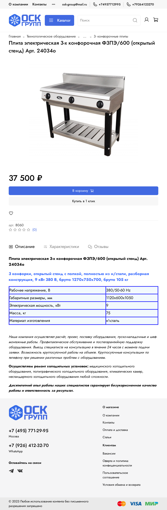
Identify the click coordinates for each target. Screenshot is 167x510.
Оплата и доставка (115, 430)
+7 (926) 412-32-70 (29, 445)
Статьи (107, 437)
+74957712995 (106, 4)
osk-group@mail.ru (74, 4)
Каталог (59, 20)
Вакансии (109, 453)
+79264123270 (140, 4)
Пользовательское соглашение (115, 475)
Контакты (39, 4)
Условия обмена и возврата (121, 484)
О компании (18, 4)
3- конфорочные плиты (111, 36)
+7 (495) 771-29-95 (28, 430)
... (84, 36)
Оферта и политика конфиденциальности (117, 463)
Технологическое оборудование (51, 36)
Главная (15, 36)
